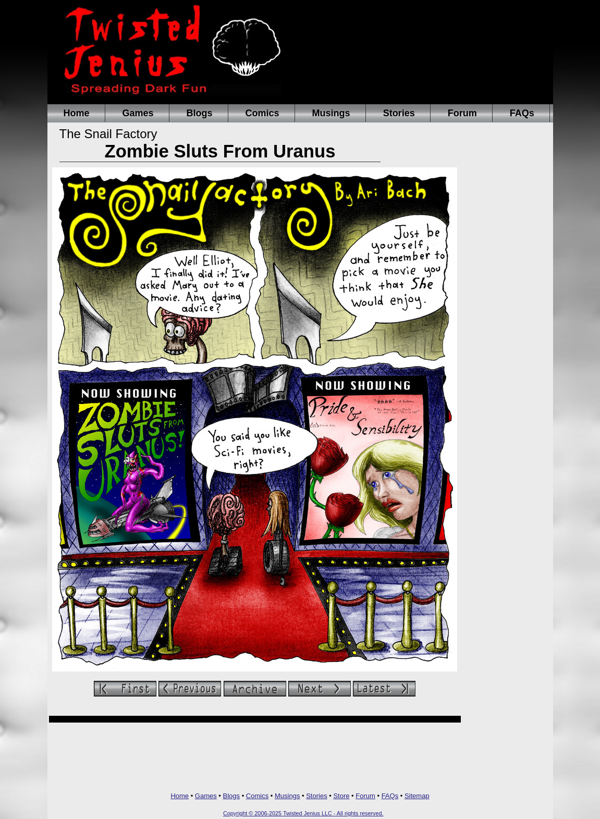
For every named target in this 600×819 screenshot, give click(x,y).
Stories (399, 113)
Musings (331, 113)
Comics (262, 113)
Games (138, 113)
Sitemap (417, 796)
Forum (462, 113)
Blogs (200, 113)
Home (77, 113)
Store (341, 796)
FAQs (522, 113)
